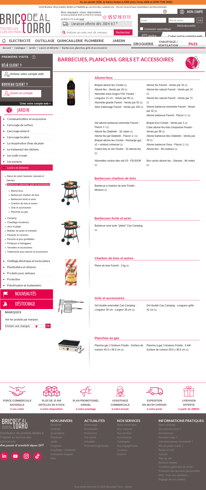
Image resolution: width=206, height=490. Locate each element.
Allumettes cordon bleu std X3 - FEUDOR (118, 160)
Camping (11, 218)
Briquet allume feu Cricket (109, 85)
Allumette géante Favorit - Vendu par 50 (117, 102)
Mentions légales (167, 462)
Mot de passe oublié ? (170, 445)
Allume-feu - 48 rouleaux (161, 149)
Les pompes (14, 161)
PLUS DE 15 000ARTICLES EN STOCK (51, 398)
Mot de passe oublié (186, 25)
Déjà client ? (12, 65)
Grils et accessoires (21, 207)
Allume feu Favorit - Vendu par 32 (165, 85)
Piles (193, 44)
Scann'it (121, 454)
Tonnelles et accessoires (19, 247)
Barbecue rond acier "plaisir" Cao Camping (119, 225)
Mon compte (195, 11)
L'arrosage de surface (20, 125)
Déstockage (25, 303)
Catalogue (19, 47)
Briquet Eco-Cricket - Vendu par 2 (165, 122)
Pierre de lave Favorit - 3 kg (110, 265)
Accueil (7, 47)
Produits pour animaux (21, 273)
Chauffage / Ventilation (168, 43)
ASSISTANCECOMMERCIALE (120, 398)
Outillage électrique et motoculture (28, 261)
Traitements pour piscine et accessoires (27, 251)
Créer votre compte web (185, 36)
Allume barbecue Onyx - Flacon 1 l (166, 144)
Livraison (122, 450)
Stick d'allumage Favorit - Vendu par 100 (117, 106)
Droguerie (143, 44)
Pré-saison (90, 437)
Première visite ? (167, 437)
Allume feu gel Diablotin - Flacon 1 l (114, 135)
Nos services (124, 433)
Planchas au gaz (19, 212)
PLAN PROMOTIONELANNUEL (86, 398)
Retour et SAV (166, 450)
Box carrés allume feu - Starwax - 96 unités (171, 160)
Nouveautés (25, 293)
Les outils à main (17, 155)
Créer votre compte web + (35, 103)
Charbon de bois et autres (24, 203)
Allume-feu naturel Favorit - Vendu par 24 (170, 89)
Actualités (89, 441)
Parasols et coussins (17, 235)
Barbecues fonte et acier (23, 199)
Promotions (90, 433)
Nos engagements (127, 445)
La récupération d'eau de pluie (25, 143)
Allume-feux (17, 191)
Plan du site (165, 458)
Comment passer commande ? (175, 441)
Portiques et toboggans (19, 243)
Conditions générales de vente (175, 466)
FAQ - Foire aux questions (173, 475)
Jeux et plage (14, 226)
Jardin (119, 41)
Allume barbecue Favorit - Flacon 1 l (167, 115)
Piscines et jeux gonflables (20, 239)
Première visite (15, 56)
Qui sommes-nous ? (169, 429)
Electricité (19, 41)
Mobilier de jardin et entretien (22, 230)
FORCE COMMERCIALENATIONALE (17, 398)
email (81, 19)
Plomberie (94, 41)
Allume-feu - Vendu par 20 (109, 89)
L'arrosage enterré (18, 131)
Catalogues (123, 441)
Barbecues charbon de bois (25, 195)
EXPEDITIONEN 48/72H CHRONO (154, 398)
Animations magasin (61, 454)
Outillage (44, 41)
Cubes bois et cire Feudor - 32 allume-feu (118, 149)
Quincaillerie (69, 41)
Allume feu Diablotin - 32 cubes (112, 131)
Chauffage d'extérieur (18, 222)
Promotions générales (96, 445)
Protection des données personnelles (179, 471)
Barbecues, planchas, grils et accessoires (84, 47)
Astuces (163, 454)
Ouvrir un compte (21, 93)
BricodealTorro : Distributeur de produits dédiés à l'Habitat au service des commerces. (29, 25)
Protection (13, 279)
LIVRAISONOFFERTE (188, 398)
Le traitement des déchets (23, 149)
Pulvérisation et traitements (24, 285)
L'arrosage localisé (18, 137)
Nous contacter (167, 424)
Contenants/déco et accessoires (26, 119)
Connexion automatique (157, 29)
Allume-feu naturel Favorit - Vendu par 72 (170, 98)
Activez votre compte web (27, 74)
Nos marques (124, 429)
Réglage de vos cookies (171, 479)
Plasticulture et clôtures (21, 267)
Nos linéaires (124, 437)
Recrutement (165, 433)
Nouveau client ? (15, 84)
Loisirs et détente (49, 47)
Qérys (128, 486)
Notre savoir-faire (126, 424)
